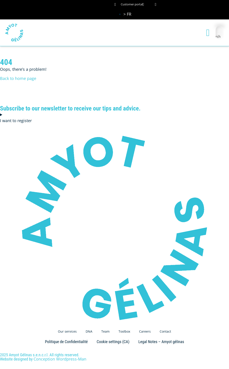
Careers (145, 331)
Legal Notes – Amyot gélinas (161, 341)
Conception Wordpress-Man (60, 359)
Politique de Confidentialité (66, 341)
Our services (67, 331)
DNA (89, 331)
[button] (208, 32)
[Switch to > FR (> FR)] (127, 14)
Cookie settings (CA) (113, 341)
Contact (165, 331)
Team (105, 331)
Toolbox (124, 331)
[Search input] (220, 30)
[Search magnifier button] (219, 36)
